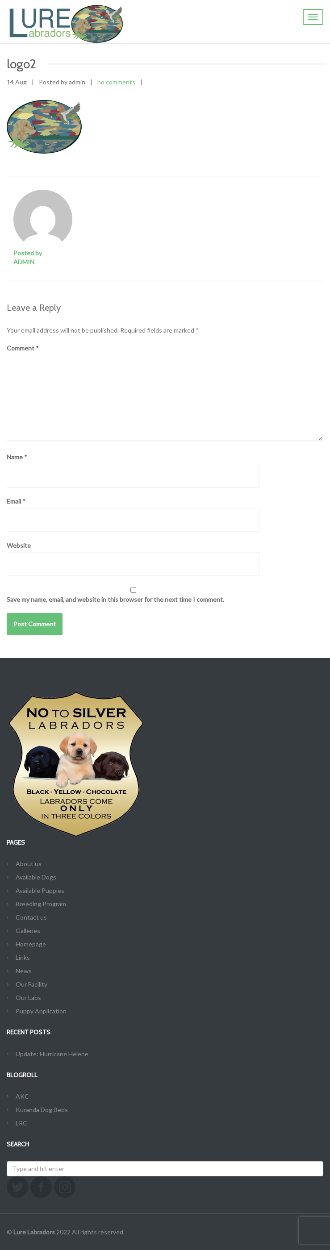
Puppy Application (41, 1011)
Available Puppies (40, 890)
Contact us (31, 917)
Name (17, 457)
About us (29, 863)
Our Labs (28, 997)
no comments (116, 82)
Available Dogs (36, 877)
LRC (21, 1123)
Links (23, 957)
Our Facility (31, 984)
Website (19, 545)
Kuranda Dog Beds (42, 1109)
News (24, 971)
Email (16, 501)
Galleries (28, 930)
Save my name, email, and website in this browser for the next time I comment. (115, 599)
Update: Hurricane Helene (52, 1054)
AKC (22, 1096)
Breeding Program (41, 904)
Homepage (31, 944)
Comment (23, 348)
